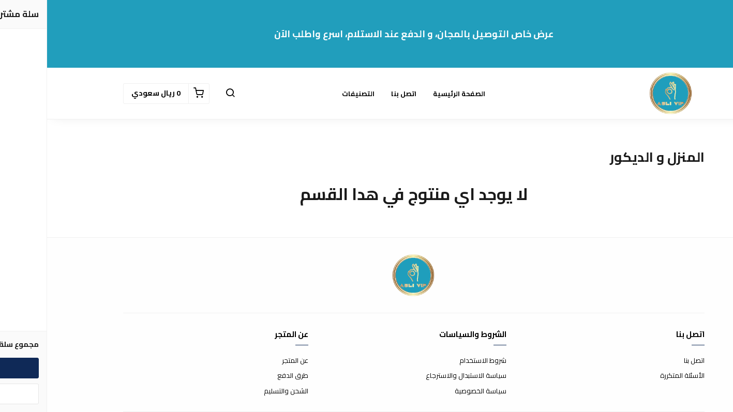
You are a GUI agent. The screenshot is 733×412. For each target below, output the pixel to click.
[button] (183, 93)
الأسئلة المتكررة (635, 376)
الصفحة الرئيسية (412, 93)
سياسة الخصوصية (433, 391)
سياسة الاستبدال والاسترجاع (419, 376)
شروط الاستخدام (435, 361)
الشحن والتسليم (239, 391)
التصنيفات (311, 93)
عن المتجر (248, 361)
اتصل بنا (356, 93)
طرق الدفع (245, 376)
